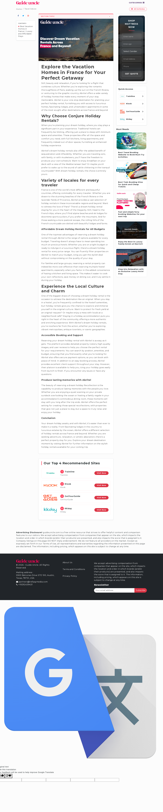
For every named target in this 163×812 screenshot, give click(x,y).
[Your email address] (114, 590)
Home (19, 9)
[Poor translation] (8, 776)
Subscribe (140, 590)
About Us (67, 562)
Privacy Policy (70, 576)
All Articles (138, 9)
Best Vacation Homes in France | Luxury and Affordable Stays (25, 31)
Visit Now (101, 473)
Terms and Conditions (74, 569)
